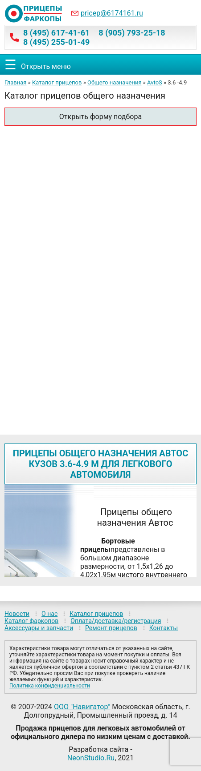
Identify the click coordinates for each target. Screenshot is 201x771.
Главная (15, 82)
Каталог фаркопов (31, 620)
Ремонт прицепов (111, 627)
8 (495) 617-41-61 (56, 32)
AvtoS (154, 82)
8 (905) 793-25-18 (131, 32)
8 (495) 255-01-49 (56, 42)
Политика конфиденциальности (49, 686)
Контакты (163, 627)
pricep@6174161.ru (112, 13)
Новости (16, 613)
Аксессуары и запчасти (38, 627)
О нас (49, 613)
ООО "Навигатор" (82, 707)
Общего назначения (114, 82)
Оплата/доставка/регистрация (115, 620)
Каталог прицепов (57, 82)
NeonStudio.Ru (91, 758)
